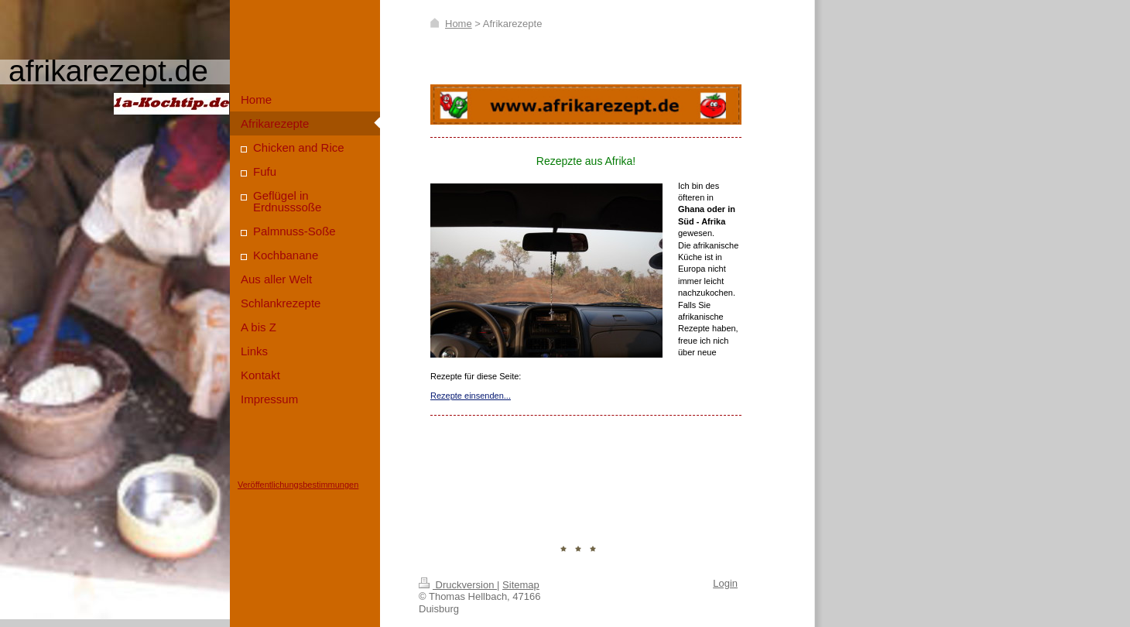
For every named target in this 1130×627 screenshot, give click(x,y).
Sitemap (520, 585)
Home (458, 23)
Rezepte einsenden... (470, 395)
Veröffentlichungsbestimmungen (298, 484)
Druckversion (458, 585)
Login (725, 583)
